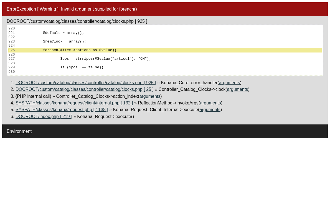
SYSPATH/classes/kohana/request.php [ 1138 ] (62, 109)
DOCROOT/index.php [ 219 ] (44, 116)
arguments (229, 82)
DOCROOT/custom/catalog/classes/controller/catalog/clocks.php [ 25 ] (85, 89)
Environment (19, 131)
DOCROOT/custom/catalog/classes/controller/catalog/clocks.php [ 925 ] (86, 82)
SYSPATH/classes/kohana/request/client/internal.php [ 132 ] (74, 103)
